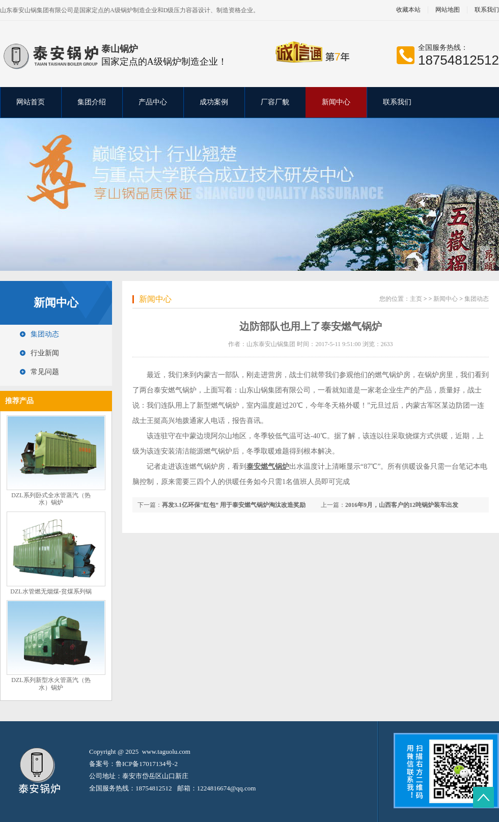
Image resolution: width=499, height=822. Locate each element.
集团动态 (45, 334)
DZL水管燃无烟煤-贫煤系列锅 (50, 591)
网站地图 (447, 10)
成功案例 (214, 102)
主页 (416, 298)
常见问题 (45, 372)
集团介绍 (91, 102)
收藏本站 (408, 10)
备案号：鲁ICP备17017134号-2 (133, 764)
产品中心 (152, 102)
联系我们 (397, 102)
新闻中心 (336, 102)
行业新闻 (45, 353)
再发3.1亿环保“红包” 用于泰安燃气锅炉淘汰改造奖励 (234, 504)
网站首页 (30, 102)
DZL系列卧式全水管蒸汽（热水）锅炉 (50, 499)
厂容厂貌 (275, 102)
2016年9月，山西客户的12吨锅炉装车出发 (401, 504)
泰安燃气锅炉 (175, 390)
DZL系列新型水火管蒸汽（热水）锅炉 (50, 683)
